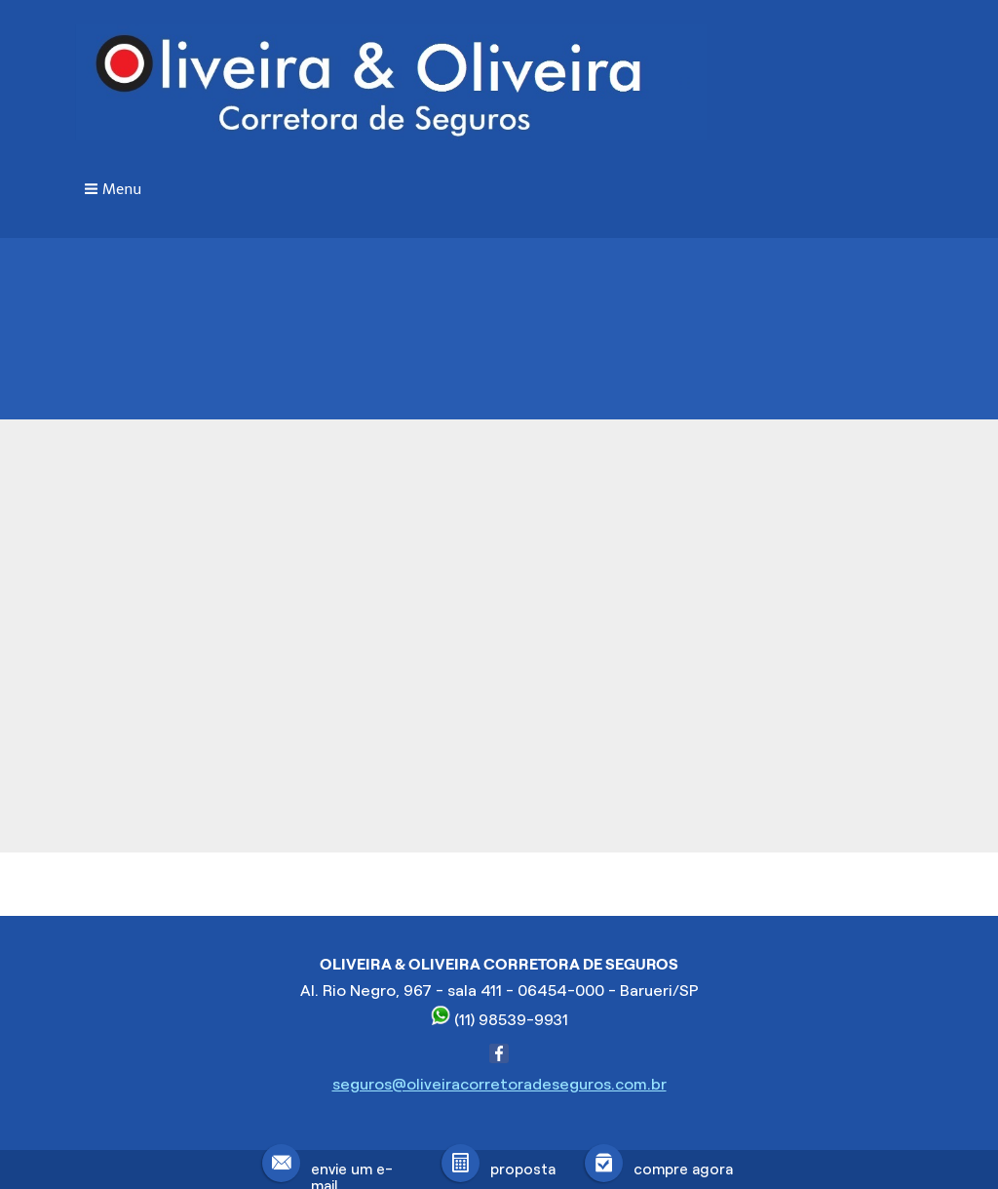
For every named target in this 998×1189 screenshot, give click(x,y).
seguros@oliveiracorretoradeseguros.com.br (499, 1084)
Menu (122, 189)
